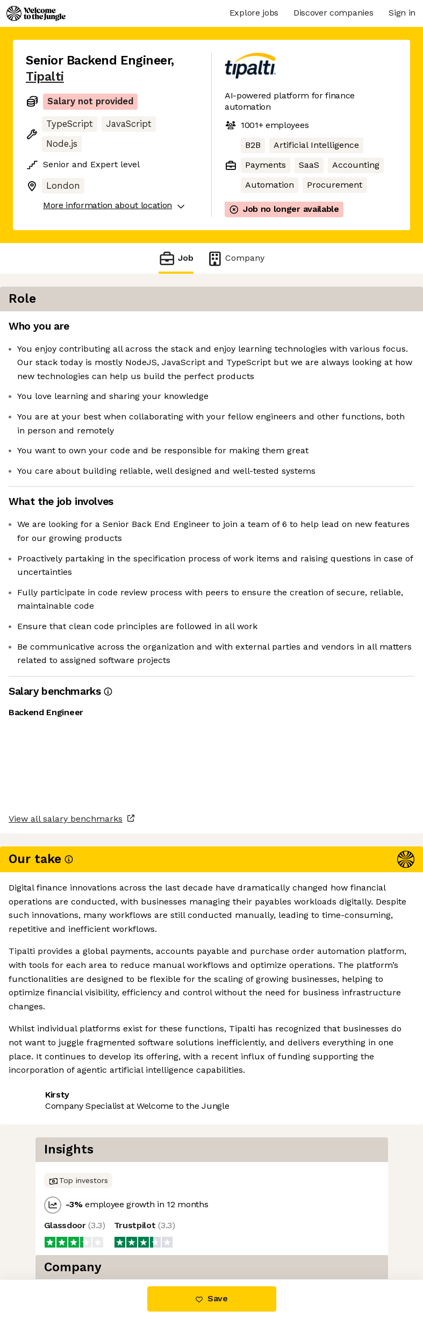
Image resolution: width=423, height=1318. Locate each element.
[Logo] (36, 13)
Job (176, 258)
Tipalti (45, 76)
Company (235, 258)
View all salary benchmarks (78, 1025)
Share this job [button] (55, 1066)
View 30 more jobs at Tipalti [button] (83, 1086)
